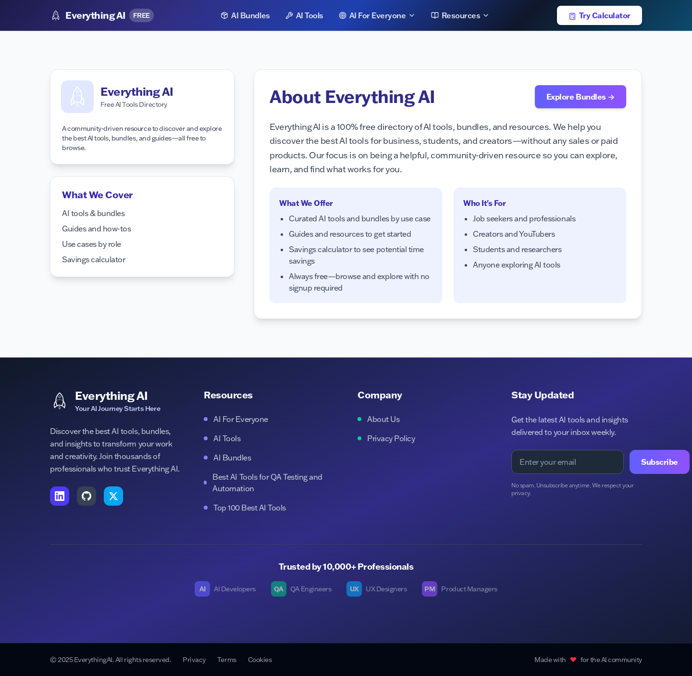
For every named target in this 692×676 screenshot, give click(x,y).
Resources (460, 15)
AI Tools (304, 15)
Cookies (260, 659)
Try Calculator (599, 15)
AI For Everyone (377, 15)
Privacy (194, 659)
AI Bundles (245, 15)
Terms (226, 659)
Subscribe (659, 462)
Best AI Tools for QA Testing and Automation (263, 482)
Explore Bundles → (580, 97)
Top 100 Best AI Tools (245, 507)
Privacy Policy (386, 438)
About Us (378, 419)
